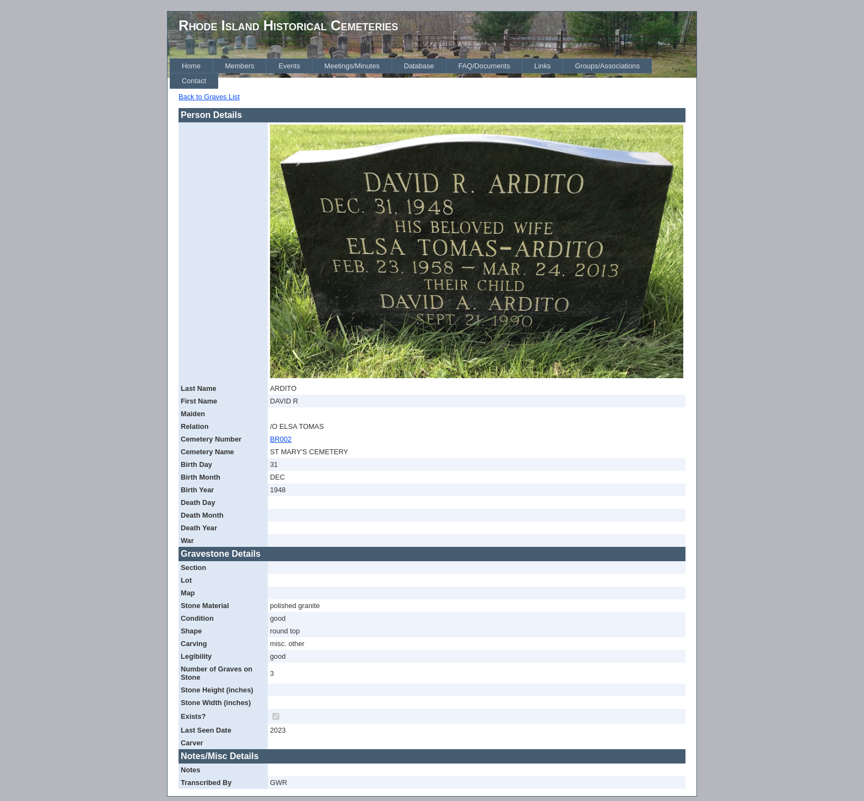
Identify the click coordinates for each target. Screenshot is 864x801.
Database (419, 66)
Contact (194, 81)
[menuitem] (191, 65)
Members (239, 66)
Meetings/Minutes (352, 66)
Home (191, 66)
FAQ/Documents (484, 66)
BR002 (280, 439)
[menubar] (433, 73)
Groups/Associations (607, 66)
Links (542, 66)
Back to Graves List (209, 97)
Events (289, 66)
